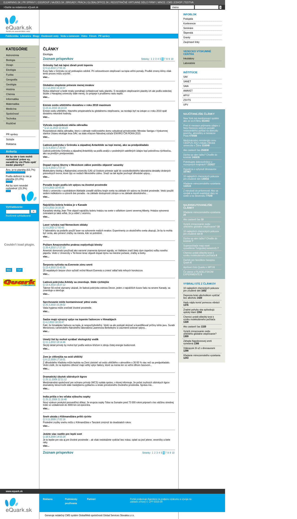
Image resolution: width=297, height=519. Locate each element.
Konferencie (189, 23)
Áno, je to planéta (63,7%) (20, 170)
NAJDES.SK (57, 2)
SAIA (186, 86)
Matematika (12, 104)
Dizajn (9, 65)
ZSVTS (187, 100)
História (10, 89)
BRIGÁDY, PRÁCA (75, 2)
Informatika (12, 99)
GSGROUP (43, 2)
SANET (187, 81)
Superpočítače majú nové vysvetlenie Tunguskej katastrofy (200, 247)
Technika (11, 118)
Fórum (93, 36)
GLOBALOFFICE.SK (98, 2)
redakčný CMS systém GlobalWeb (72, 515)
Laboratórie (189, 63)
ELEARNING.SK (12, 2)
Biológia (10, 60)
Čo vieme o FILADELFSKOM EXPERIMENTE (198, 273)
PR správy (104, 36)
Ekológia (11, 69)
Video (84, 36)
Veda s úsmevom (70, 36)
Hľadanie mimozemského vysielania (201, 183)
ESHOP (178, 2)
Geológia (11, 84)
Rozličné (11, 123)
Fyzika (9, 74)
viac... (46, 77)
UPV (185, 104)
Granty (186, 37)
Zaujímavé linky (191, 42)
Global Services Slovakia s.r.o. (119, 515)
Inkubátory (188, 58)
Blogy (36, 36)
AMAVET (188, 91)
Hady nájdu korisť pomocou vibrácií (201, 302)
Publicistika (12, 36)
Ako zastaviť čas (191, 150)
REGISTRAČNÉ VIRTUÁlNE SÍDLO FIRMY (133, 2)
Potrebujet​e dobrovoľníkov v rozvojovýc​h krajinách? (197, 163)
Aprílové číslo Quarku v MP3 (198, 267)
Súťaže (10, 139)
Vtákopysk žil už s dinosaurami (199, 348)
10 (172, 59)
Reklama (11, 144)
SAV (185, 77)
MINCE (161, 2)
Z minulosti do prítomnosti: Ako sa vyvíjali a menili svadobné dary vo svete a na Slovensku (200, 193)
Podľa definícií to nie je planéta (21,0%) (19, 179)
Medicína (11, 108)
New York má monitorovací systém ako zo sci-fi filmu (201, 119)
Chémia (10, 94)
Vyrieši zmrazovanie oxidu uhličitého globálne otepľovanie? (199, 225)
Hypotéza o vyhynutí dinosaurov (199, 169)
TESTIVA (189, 2)
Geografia (11, 79)
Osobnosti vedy (49, 36)
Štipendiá (188, 33)
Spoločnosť (12, 113)
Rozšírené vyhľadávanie (18, 216)
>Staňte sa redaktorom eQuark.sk (20, 7)
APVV (186, 95)
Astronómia (12, 55)
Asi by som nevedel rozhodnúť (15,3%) (17, 188)
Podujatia (188, 19)
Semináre (188, 28)
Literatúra (25, 36)
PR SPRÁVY (29, 2)
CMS (169, 2)
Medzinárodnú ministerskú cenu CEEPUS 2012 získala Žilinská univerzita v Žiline (199, 143)
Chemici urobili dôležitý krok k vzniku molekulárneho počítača (199, 254)
